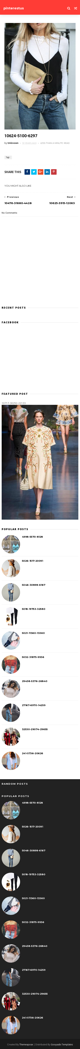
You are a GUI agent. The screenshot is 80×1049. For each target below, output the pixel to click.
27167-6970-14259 (34, 705)
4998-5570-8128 (32, 536)
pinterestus (14, 8)
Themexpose (26, 1044)
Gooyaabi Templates (62, 1044)
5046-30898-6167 (33, 584)
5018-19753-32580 (33, 608)
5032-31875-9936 (33, 657)
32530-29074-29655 (35, 729)
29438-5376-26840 (34, 681)
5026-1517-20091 (32, 560)
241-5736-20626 (32, 753)
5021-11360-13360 (33, 632)
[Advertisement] (40, 359)
